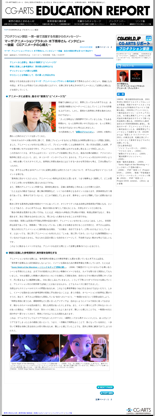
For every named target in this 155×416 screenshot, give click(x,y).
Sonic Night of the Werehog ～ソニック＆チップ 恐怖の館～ (39, 267)
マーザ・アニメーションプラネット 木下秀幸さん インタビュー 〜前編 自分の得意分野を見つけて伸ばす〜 (48, 51)
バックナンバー (58, 413)
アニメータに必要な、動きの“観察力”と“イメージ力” (33, 62)
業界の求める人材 (10, 413)
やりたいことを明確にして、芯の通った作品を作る (32, 75)
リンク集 (68, 413)
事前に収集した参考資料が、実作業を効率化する (31, 66)
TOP (6, 30)
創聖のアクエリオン (85, 132)
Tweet (98, 55)
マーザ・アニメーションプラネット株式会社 (55, 81)
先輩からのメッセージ (42, 413)
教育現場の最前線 (25, 413)
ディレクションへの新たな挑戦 (23, 71)
